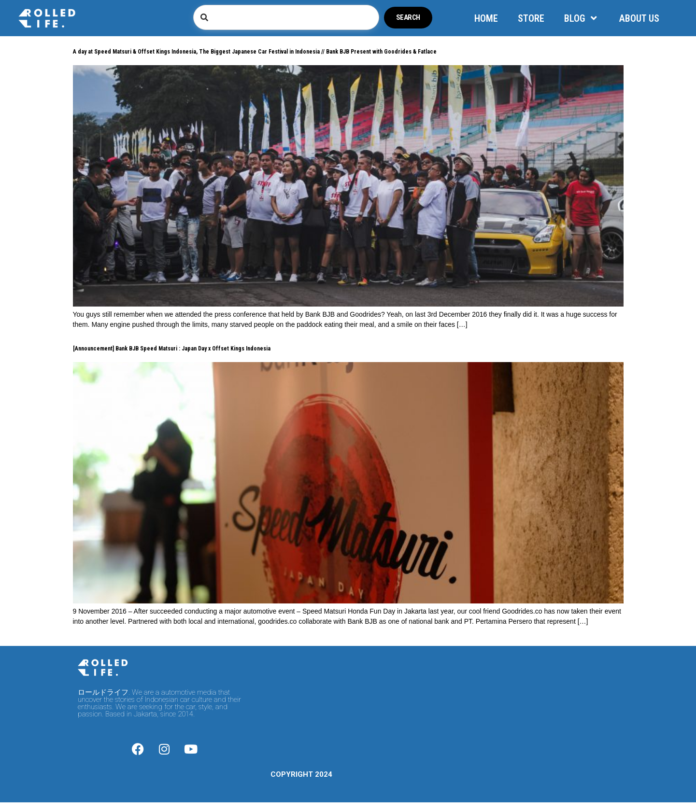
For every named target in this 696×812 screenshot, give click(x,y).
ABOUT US (639, 18)
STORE (531, 18)
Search (408, 17)
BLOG (581, 18)
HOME (486, 18)
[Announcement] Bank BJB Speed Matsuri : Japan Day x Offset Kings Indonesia (171, 348)
